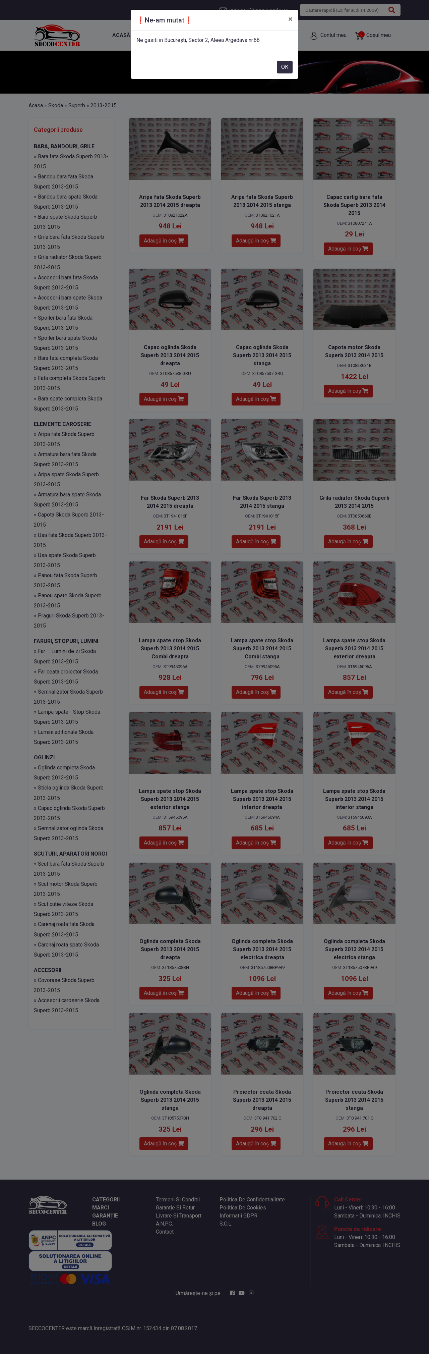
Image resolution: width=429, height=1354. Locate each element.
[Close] (290, 19)
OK (284, 67)
